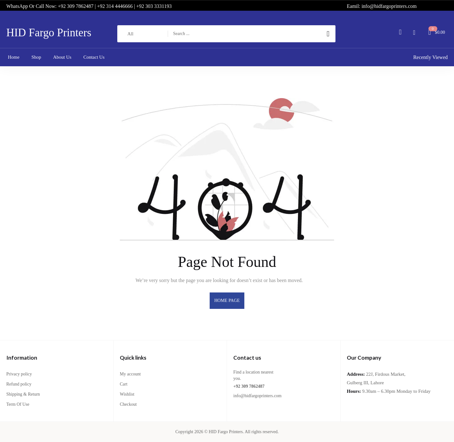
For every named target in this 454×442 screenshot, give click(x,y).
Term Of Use (17, 404)
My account (130, 374)
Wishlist (127, 394)
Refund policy (19, 384)
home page (227, 300)
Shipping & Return (23, 394)
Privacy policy (19, 374)
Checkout (128, 404)
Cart (123, 384)
